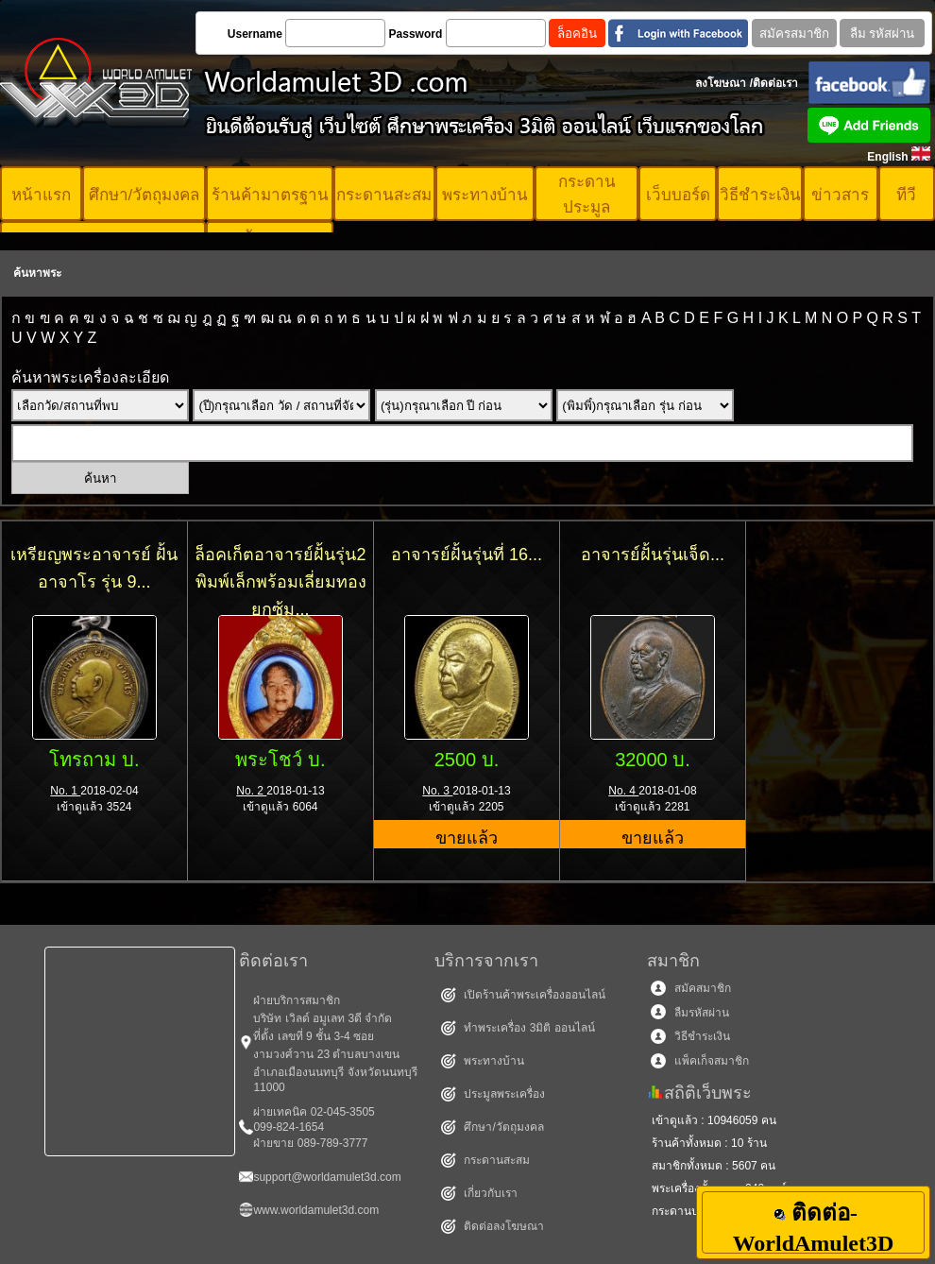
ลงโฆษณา (720, 83)
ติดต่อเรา (775, 83)
